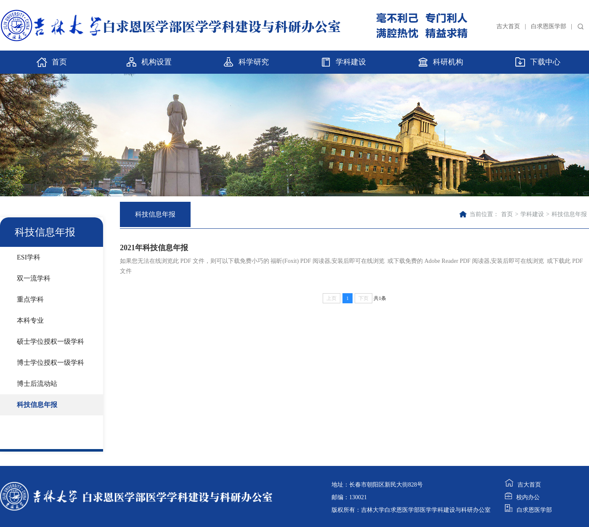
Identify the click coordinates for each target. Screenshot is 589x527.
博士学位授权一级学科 (50, 362)
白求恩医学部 (548, 26)
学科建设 (532, 214)
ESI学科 (28, 257)
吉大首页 (508, 26)
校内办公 (522, 497)
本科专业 (30, 320)
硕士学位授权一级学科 (50, 341)
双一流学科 (33, 278)
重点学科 (30, 299)
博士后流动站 (37, 383)
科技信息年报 (37, 404)
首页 (507, 214)
